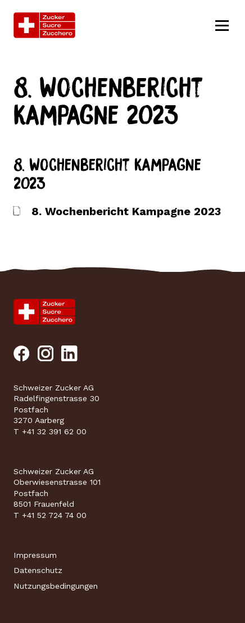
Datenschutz (37, 570)
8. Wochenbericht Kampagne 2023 (126, 211)
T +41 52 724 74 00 (50, 515)
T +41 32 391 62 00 (50, 431)
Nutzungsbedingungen (55, 585)
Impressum (35, 555)
